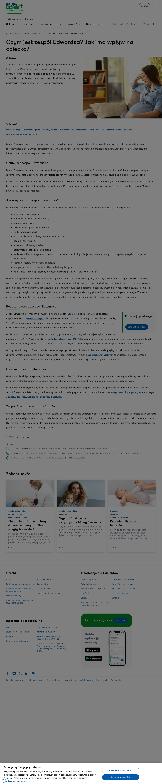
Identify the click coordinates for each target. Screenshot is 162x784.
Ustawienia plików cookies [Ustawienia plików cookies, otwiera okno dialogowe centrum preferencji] (120, 770)
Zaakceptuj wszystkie (120, 777)
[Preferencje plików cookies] (4, 780)
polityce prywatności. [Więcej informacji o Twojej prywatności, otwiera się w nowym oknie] (15, 781)
